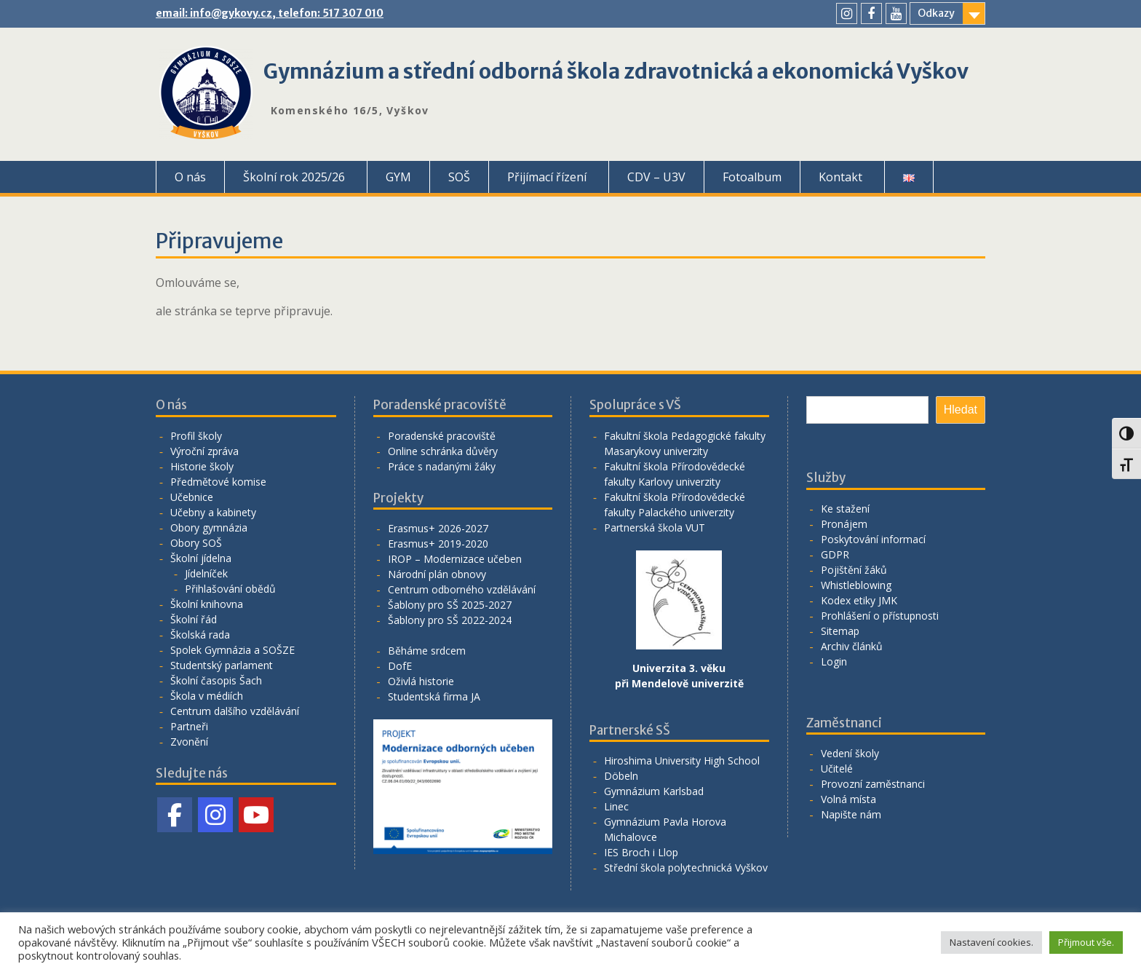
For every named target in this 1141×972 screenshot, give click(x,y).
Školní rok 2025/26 (294, 177)
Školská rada (200, 634)
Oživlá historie (421, 681)
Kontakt (840, 177)
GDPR (835, 554)
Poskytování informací (873, 539)
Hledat (960, 409)
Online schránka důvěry (443, 451)
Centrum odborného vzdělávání (462, 589)
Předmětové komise (218, 482)
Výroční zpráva (204, 451)
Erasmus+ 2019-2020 (438, 543)
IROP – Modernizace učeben (455, 559)
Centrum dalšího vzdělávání (234, 711)
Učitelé (837, 768)
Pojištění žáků (854, 570)
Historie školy (202, 466)
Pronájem (844, 524)
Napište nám (851, 814)
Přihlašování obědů (230, 589)
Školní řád (193, 619)
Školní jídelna (200, 558)
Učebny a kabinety (213, 512)
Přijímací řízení (547, 177)
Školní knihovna (206, 604)
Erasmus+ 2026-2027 (438, 528)
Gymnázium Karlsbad (654, 791)
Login (834, 661)
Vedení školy (850, 753)
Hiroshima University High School (682, 760)
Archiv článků (852, 646)
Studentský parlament (221, 665)
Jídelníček (206, 573)
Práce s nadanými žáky (442, 466)
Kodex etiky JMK (859, 600)
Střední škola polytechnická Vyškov (686, 867)
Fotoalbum (752, 177)
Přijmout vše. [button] (1086, 942)
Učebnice (191, 497)
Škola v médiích (206, 696)
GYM (398, 177)
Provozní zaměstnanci (873, 784)
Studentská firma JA (434, 696)
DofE (400, 666)
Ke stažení (845, 508)
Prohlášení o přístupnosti (880, 616)
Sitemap (840, 631)
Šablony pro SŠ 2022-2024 (450, 620)
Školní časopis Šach (216, 680)
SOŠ (459, 177)
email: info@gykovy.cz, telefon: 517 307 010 (269, 13)
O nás (190, 177)
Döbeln (621, 776)
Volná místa (848, 799)
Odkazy (936, 13)
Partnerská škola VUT (654, 527)
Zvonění (189, 741)
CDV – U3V (656, 177)
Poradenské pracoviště (442, 436)
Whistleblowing (856, 585)
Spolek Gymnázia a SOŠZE (232, 650)
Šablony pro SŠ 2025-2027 (450, 605)
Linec (616, 806)
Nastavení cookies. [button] (991, 942)
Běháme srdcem (427, 650)
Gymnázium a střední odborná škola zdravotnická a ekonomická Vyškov (616, 71)
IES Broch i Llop (641, 852)
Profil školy (196, 436)
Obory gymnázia (208, 527)
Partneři (189, 726)
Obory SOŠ (196, 543)
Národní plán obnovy (437, 574)
